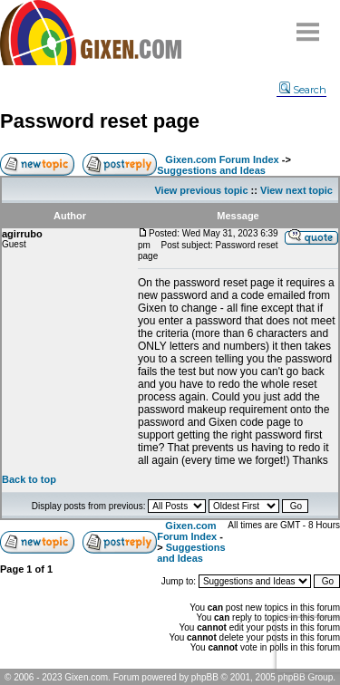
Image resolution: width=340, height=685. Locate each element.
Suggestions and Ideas (211, 170)
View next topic (296, 190)
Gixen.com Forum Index (221, 159)
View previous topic (201, 190)
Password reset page (99, 121)
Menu (308, 25)
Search (302, 89)
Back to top (29, 479)
